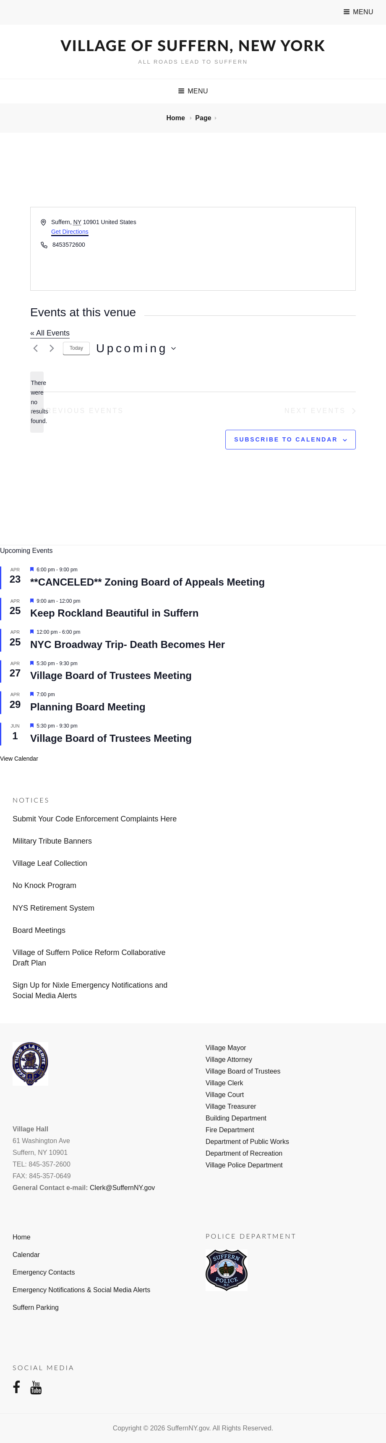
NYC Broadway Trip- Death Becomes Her (127, 644)
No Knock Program (44, 885)
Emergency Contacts (44, 1272)
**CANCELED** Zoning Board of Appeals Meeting (147, 582)
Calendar (26, 1254)
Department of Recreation (244, 1153)
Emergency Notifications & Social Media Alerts (81, 1289)
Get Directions (70, 231)
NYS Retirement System (53, 908)
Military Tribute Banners (52, 841)
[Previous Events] (35, 348)
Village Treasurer (231, 1106)
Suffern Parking (36, 1307)
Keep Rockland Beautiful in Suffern (114, 613)
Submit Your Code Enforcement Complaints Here (95, 819)
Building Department (236, 1118)
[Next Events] (52, 348)
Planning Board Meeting (88, 706)
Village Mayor (226, 1047)
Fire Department (230, 1129)
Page (203, 117)
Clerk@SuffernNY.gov (122, 1187)
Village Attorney (229, 1059)
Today (76, 348)
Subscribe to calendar (286, 439)
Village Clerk (224, 1083)
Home (176, 117)
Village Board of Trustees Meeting (111, 675)
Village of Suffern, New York (193, 45)
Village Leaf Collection (50, 863)
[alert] (37, 402)
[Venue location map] (273, 248)
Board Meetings (39, 930)
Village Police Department (244, 1165)
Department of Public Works (247, 1141)
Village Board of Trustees (243, 1071)
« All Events (50, 333)
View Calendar (19, 758)
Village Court (225, 1094)
